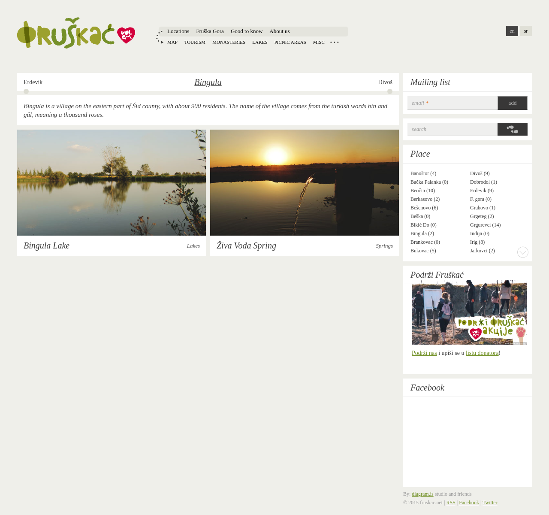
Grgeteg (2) (482, 216)
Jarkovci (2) (482, 251)
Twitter (490, 503)
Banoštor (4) (423, 173)
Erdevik (33, 82)
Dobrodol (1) (483, 182)
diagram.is (422, 494)
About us (279, 31)
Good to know (246, 31)
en (512, 31)
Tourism (194, 42)
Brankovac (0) (425, 242)
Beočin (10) (422, 191)
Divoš (385, 82)
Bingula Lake (46, 245)
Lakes (259, 42)
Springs (384, 245)
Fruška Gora (210, 31)
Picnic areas (290, 42)
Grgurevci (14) (485, 225)
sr (526, 31)
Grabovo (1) (482, 208)
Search (419, 129)
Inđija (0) (479, 233)
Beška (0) (420, 216)
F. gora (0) (481, 199)
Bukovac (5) (423, 251)
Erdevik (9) (482, 191)
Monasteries (228, 42)
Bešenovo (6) (424, 208)
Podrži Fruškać (437, 274)
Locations (178, 31)
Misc (319, 42)
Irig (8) (477, 242)
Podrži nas (424, 353)
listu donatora (482, 353)
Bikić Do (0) (423, 225)
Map (172, 42)
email (420, 103)
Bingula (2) (422, 233)
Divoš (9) (480, 173)
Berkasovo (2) (425, 199)
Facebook (427, 387)
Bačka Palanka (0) (429, 182)
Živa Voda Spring (246, 245)
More (523, 252)
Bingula (207, 82)
